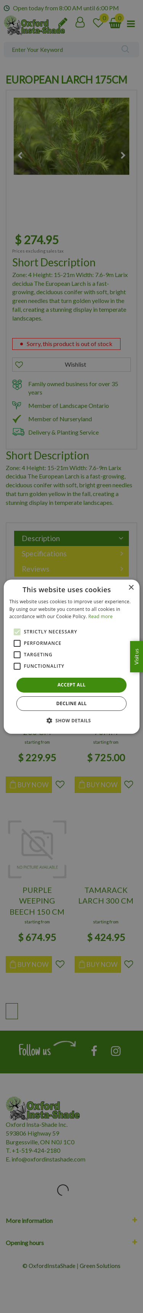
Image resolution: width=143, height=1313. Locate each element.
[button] (71, 720)
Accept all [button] (72, 684)
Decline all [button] (71, 703)
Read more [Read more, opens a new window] (100, 616)
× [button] (131, 587)
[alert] (71, 656)
